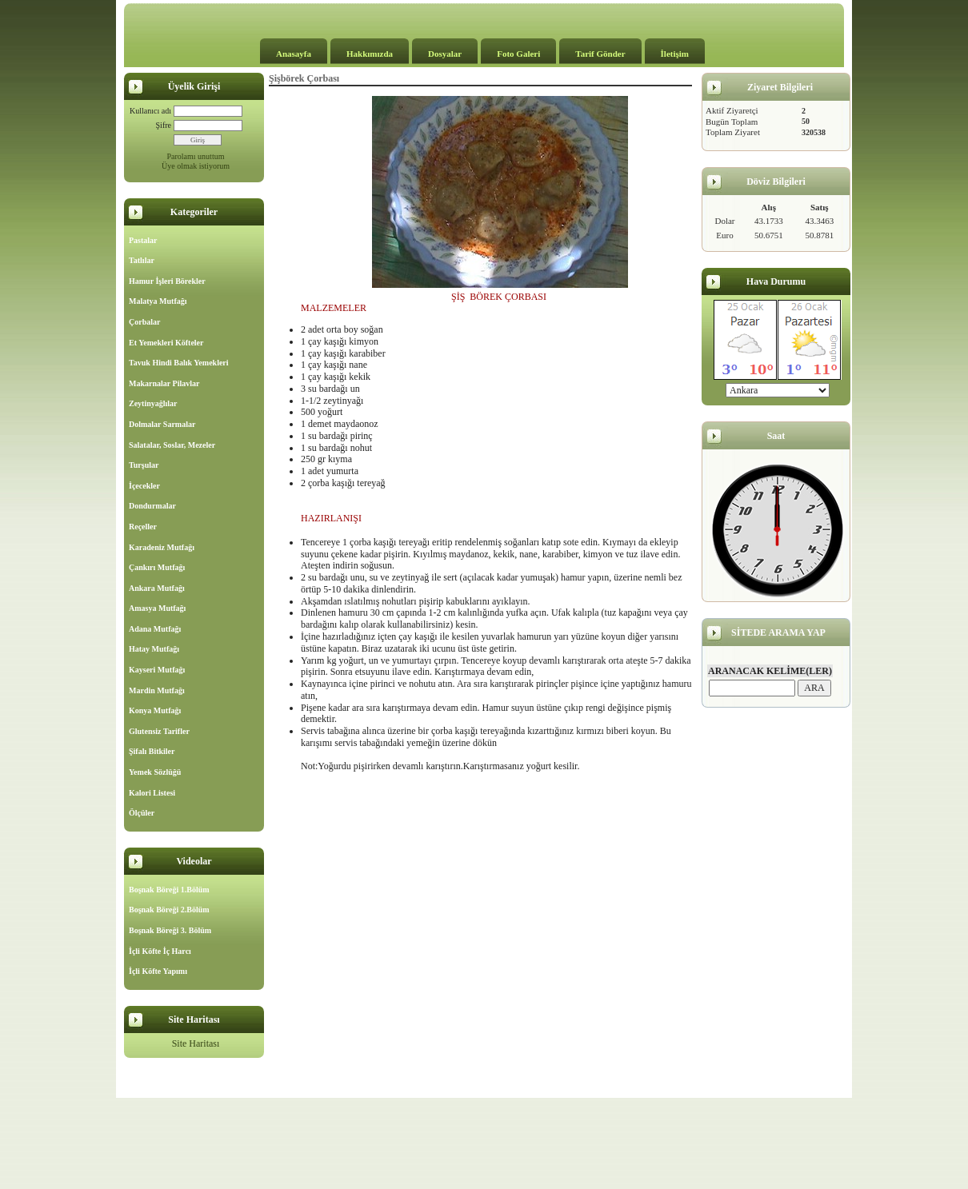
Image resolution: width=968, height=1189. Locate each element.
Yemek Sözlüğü (155, 772)
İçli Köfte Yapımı (158, 971)
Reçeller (143, 526)
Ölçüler (141, 812)
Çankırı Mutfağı (157, 567)
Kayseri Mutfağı (157, 669)
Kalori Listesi (152, 792)
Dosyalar (445, 53)
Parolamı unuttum (196, 156)
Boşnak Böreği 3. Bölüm (170, 930)
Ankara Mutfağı (157, 588)
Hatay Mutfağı (154, 648)
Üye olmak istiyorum (196, 166)
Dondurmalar (152, 505)
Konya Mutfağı (155, 710)
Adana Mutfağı (155, 628)
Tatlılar (141, 260)
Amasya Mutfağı (157, 608)
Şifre (163, 125)
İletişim (675, 53)
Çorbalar (144, 321)
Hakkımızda (369, 53)
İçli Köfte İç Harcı (160, 951)
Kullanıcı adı (150, 110)
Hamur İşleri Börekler (167, 281)
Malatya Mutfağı (158, 301)
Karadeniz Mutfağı (161, 547)
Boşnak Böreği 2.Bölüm (169, 909)
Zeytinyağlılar (153, 403)
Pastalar (143, 240)
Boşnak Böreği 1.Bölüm (169, 889)
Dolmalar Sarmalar (162, 424)
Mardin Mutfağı (157, 690)
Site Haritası (196, 1043)
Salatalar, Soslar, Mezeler (172, 445)
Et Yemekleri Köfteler (166, 342)
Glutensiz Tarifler (159, 731)
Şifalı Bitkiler (152, 751)
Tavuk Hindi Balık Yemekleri (179, 362)
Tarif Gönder (600, 53)
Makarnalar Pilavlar (164, 383)
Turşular (143, 465)
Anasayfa (293, 53)
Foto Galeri (518, 53)
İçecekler (144, 485)
